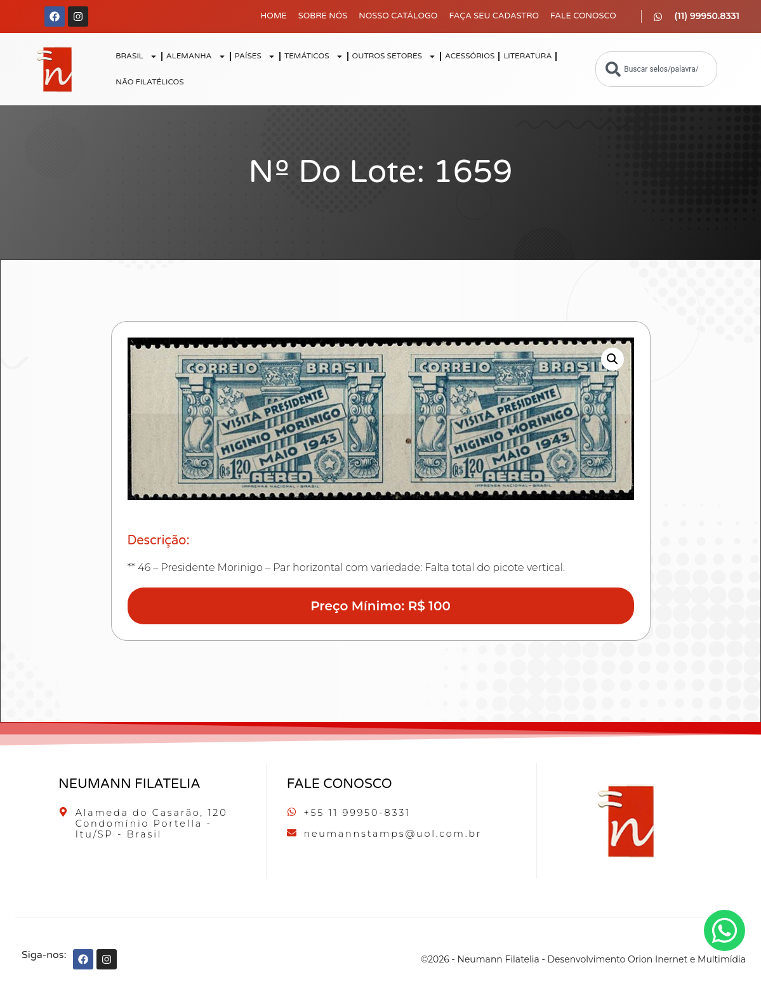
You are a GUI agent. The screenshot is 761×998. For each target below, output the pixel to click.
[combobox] (656, 69)
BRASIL (136, 56)
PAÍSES (255, 56)
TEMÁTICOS (313, 56)
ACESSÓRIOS (469, 55)
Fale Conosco (583, 16)
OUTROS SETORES (394, 56)
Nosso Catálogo (398, 16)
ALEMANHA (196, 56)
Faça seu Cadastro (494, 16)
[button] (612, 359)
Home (274, 16)
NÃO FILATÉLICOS (149, 81)
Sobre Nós (323, 16)
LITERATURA (527, 55)
